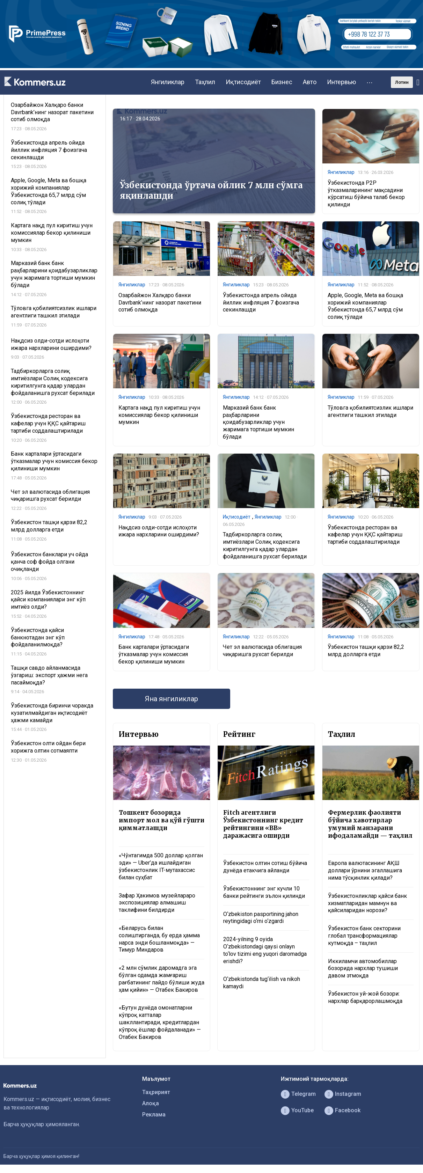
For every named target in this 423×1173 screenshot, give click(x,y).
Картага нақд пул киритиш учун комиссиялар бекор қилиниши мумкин (159, 415)
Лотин (402, 82)
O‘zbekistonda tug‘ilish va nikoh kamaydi (261, 983)
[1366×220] (211, 66)
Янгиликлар (167, 82)
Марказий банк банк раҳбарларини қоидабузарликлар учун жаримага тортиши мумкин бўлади (258, 422)
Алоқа (150, 1103)
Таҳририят (156, 1092)
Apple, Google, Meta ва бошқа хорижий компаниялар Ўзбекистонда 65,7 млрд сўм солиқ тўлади (365, 306)
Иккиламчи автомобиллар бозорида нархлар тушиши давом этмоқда (363, 968)
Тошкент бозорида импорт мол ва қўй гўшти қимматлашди (161, 820)
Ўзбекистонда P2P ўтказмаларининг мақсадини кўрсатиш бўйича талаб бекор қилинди (366, 193)
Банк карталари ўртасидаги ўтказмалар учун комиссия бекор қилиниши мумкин (153, 654)
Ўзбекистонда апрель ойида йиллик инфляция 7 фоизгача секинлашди (261, 302)
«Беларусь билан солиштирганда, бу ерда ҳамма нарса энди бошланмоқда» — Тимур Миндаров (159, 939)
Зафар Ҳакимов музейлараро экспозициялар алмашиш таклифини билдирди (157, 903)
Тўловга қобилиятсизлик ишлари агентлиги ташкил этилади (370, 411)
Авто (309, 82)
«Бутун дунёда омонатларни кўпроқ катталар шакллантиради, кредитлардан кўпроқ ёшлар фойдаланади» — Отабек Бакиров (160, 1022)
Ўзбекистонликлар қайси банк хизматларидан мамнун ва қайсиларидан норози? (367, 903)
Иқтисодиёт (243, 82)
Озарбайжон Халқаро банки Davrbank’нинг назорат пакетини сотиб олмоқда (159, 302)
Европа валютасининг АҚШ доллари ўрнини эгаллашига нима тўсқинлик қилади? (365, 870)
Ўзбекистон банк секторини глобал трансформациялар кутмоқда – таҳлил (364, 935)
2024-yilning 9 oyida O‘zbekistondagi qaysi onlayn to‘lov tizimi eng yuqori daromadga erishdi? (265, 950)
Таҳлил (205, 82)
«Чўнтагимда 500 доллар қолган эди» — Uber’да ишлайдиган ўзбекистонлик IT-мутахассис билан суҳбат (161, 866)
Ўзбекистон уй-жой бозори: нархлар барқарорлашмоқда (365, 997)
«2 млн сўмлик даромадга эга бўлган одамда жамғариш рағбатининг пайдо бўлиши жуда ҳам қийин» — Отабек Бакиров (161, 979)
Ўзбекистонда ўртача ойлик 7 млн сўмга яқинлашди (211, 190)
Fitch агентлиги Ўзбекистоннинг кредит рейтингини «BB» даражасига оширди (263, 824)
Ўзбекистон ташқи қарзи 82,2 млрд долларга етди (366, 651)
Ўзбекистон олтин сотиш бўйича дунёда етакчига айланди (265, 867)
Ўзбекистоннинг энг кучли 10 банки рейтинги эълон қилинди (264, 892)
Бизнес (281, 82)
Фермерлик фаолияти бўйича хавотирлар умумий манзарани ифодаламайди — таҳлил (370, 824)
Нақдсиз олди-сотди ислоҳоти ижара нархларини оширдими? (158, 531)
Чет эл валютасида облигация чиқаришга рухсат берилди (262, 651)
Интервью (341, 82)
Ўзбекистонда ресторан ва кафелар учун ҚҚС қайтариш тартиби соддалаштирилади (365, 534)
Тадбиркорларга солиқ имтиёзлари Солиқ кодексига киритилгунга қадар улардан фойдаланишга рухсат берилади (265, 545)
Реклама (154, 1114)
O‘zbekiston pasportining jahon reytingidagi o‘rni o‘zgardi (260, 918)
